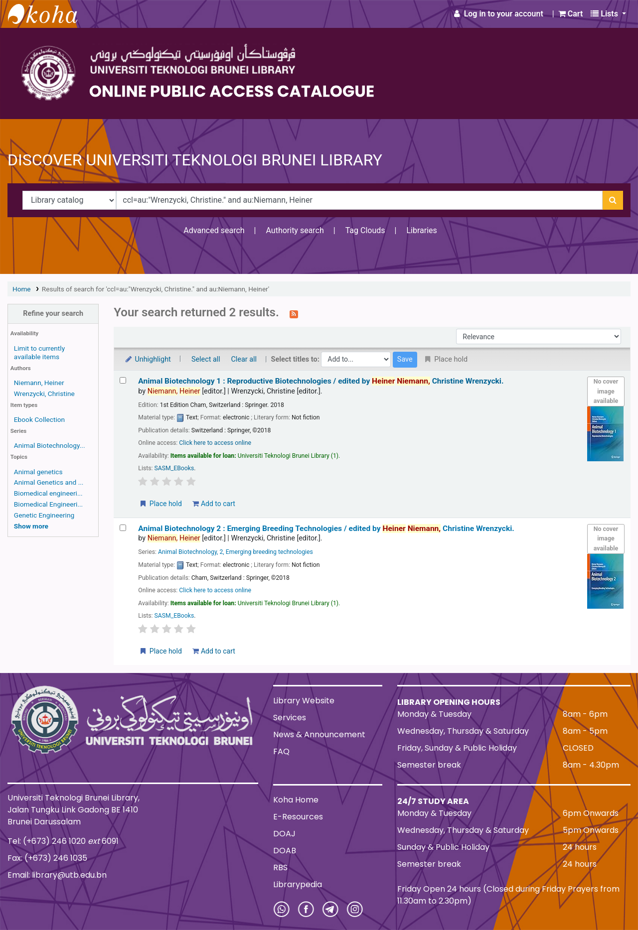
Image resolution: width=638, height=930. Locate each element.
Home (21, 289)
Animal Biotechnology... (49, 445)
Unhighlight (147, 359)
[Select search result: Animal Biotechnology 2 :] (123, 528)
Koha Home (296, 799)
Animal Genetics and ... (49, 482)
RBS (280, 867)
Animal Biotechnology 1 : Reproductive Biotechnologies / (320, 381)
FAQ (281, 751)
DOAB (284, 850)
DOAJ (284, 833)
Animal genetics (38, 472)
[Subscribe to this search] (294, 313)
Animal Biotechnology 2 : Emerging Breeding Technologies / (326, 528)
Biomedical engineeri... (48, 493)
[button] (570, 14)
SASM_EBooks (174, 468)
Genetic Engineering (44, 515)
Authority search (294, 230)
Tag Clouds (365, 230)
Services (289, 717)
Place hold (160, 504)
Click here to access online (215, 442)
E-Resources (298, 816)
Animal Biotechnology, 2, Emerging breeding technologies (235, 551)
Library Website (303, 700)
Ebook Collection (39, 419)
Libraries (421, 230)
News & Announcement (319, 734)
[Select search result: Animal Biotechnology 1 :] (123, 380)
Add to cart (213, 504)
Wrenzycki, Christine (44, 394)
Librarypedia (297, 884)
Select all (205, 359)
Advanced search (213, 230)
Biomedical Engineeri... (48, 504)
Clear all (244, 359)
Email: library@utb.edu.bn (57, 875)
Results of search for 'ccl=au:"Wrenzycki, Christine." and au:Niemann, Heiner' (155, 289)
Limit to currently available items (39, 352)
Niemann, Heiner (39, 383)
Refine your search (53, 313)
